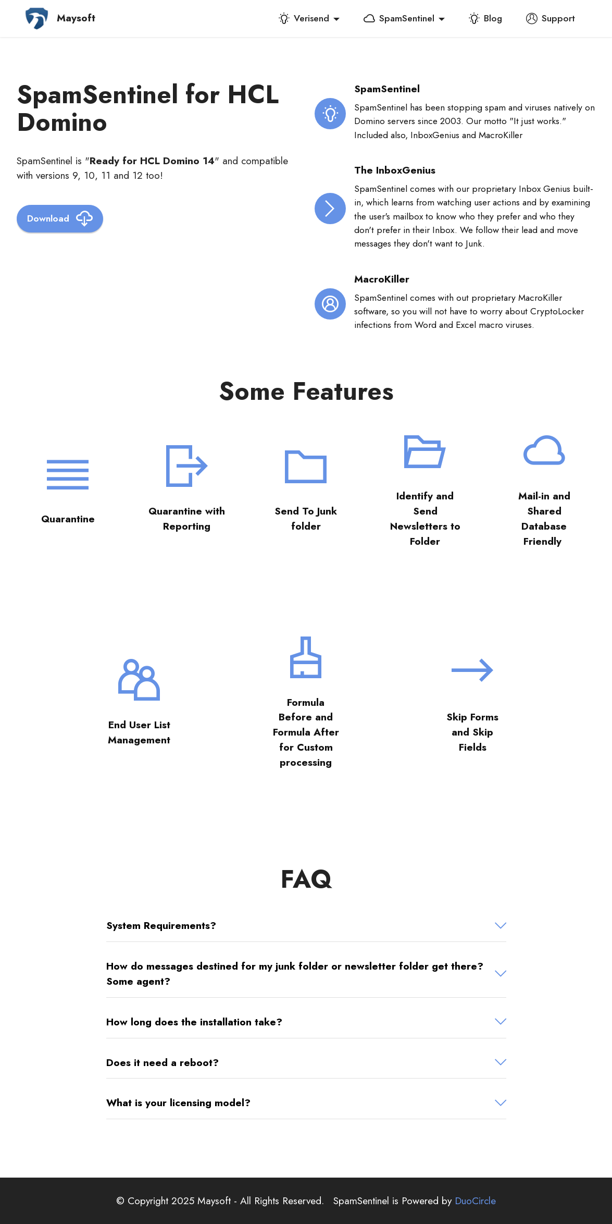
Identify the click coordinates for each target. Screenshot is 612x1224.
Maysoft (76, 18)
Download (60, 218)
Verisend (303, 18)
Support (550, 18)
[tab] (306, 926)
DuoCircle (475, 1200)
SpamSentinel (399, 18)
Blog (485, 18)
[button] (306, 925)
